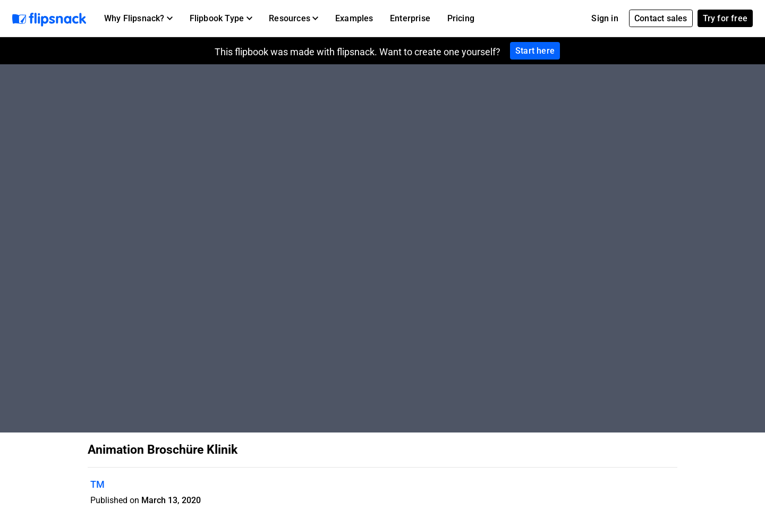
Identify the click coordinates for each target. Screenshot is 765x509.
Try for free (725, 18)
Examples (354, 18)
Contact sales (660, 18)
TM (97, 484)
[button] (138, 18)
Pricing (460, 18)
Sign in (604, 18)
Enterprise (410, 18)
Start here (535, 51)
